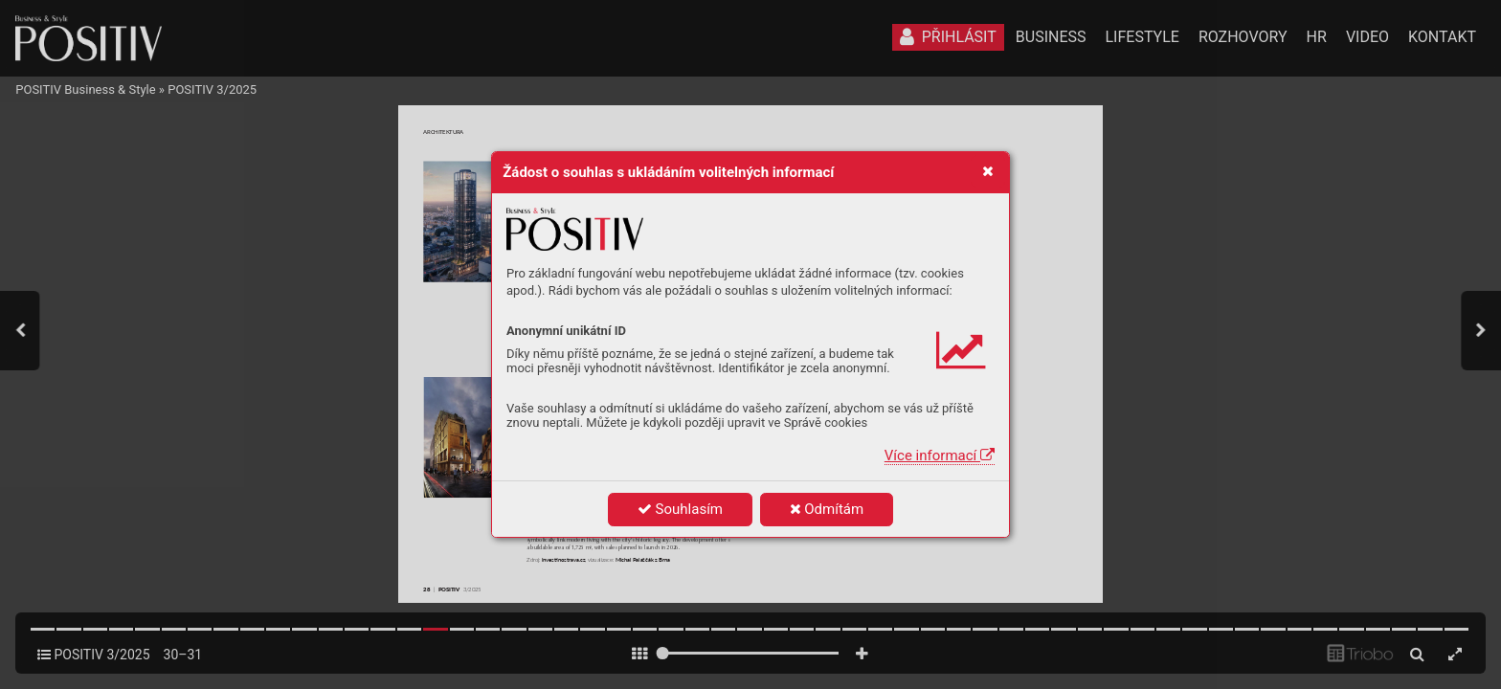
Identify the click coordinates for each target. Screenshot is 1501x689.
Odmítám (827, 509)
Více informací (940, 455)
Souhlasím (680, 509)
